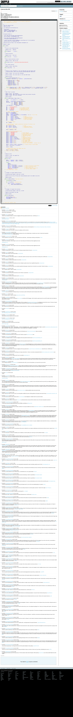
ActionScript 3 (10, 705)
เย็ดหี (11, 602)
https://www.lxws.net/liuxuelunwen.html (51, 361)
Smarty (16, 712)
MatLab (9, 709)
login (27, 695)
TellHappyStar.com (5, 276)
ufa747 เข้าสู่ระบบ (48, 521)
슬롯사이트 (30, 470)
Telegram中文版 (4, 479)
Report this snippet (54, 239)
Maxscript (16, 709)
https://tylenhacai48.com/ (41, 656)
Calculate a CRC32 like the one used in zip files (66, 42)
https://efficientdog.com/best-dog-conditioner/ (9, 346)
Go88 (5, 645)
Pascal (9, 710)
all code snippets (51, 2)
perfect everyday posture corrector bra (48, 386)
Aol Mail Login (11, 257)
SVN (45, 712)
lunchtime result (33, 528)
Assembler (38, 705)
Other (1, 710)
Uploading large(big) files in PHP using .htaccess (66, 44)
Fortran (31, 707)
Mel (23, 709)
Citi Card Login (6, 257)
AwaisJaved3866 (8, 370)
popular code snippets (59, 2)
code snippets (57, 1)
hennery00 (7, 342)
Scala (60, 711)
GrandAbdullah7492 (9, 402)
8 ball (38, 249)
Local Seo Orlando (5, 412)
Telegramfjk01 (7, 478)
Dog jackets (4, 325)
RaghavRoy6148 (8, 685)
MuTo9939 (7, 461)
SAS (45, 711)
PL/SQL (38, 710)
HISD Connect (4, 476)
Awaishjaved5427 (8, 367)
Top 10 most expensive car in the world (8, 353)
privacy (64, 1)
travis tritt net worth (30, 368)
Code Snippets (3, 702)
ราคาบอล (39, 598)
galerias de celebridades (16, 560)
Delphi (45, 706)
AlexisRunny (7, 385)
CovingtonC (7, 263)
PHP (23, 710)
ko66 (2, 668)
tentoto (44, 518)
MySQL (38, 709)
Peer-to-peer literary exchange (25, 415)
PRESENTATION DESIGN (15, 404)
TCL (59, 712)
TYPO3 (9, 713)
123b (8, 649)
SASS (53, 711)
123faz (48, 531)
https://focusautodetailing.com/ (37, 371)
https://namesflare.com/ (25, 449)
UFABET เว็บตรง (10, 551)
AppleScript (24, 705)
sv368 (19, 637)
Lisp (52, 708)
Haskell (60, 707)
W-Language (39, 713)
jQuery (31, 708)
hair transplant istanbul (38, 508)
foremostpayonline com (46, 498)
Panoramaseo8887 (8, 270)
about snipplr (69, 1)
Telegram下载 (4, 484)
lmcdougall (61, 11)
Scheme (2, 712)
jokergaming (4, 579)
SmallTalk (9, 712)
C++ (16, 706)
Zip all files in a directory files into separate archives (66, 48)
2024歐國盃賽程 (23, 455)
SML (23, 712)
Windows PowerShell (48, 713)
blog (61, 1)
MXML (31, 709)
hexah (6, 406)
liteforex (3, 502)
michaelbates (8, 331)
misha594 (7, 339)
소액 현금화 (26, 525)
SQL (38, 712)
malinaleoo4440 (8, 255)
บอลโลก (50, 683)
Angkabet (5, 660)
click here (3, 613)
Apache (16, 705)
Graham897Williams (9, 573)
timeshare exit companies (16, 392)
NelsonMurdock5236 (9, 335)
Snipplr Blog (8, 702)
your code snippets (67, 2)
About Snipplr (14, 702)
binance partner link (46, 616)
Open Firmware (61, 709)
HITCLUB (32, 623)
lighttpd (46, 708)
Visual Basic (31, 713)
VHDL (23, 713)
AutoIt (45, 705)
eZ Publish (16, 707)
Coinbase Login (16, 257)
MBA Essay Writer (22, 378)
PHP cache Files (65, 40)
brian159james (8, 497)
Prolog (53, 710)
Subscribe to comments (5, 242)
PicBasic (31, 710)
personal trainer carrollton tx (14, 399)
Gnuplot (38, 707)
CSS (38, 706)
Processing (46, 710)
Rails (16, 711)
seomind (7, 283)
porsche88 (9, 590)
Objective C (53, 709)
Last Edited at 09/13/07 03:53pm (65, 20)
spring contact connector (21, 424)
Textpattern (2, 713)
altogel (39, 671)
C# (8, 706)
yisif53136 (7, 324)
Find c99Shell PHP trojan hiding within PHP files (66, 37)
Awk (52, 705)
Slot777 (3, 676)
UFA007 (16, 594)
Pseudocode (61, 710)
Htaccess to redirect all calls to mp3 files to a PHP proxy (66, 39)
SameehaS (7, 414)
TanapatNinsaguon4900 (9, 436)
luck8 (38, 663)
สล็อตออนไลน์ (30, 437)
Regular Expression (25, 711)
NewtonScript (46, 709)
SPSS (31, 712)
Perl (16, 710)
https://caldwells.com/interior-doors (7, 268)
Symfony (53, 712)
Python (2, 711)
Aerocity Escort (41, 686)
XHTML (60, 713)
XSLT (9, 714)
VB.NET (16, 713)
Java (16, 708)
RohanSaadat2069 (8, 439)
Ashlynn (6, 395)
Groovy (46, 707)
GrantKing (7, 381)
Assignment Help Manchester (32, 336)
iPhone (9, 708)
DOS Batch (2, 707)
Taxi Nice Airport (21, 430)
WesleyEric (7, 391)
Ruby (38, 711)
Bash (60, 705)
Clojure (24, 706)
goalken (7, 248)
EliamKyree (7, 364)
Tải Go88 (7, 653)
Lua (59, 708)
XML (1, 714)
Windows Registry (54, 713)
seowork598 (7, 352)
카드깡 (24, 583)
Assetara (15, 633)
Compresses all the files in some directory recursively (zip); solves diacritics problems (66, 34)
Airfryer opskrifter (31, 444)
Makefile (2, 709)
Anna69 (6, 355)
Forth (23, 707)
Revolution (31, 711)
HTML (1, 708)
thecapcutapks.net (27, 389)
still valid (13, 620)
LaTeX (38, 708)
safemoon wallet (52, 256)
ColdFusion (31, 706)
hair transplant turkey (52, 515)
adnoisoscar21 (8, 398)
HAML (53, 707)
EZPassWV (38, 575)
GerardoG (7, 273)
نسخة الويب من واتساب (14, 490)
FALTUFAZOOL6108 (9, 524)
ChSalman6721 (8, 345)
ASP (30, 705)
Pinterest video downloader (31, 365)
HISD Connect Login (5, 357)
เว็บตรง (41, 271)
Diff (52, 706)
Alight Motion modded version (39, 440)
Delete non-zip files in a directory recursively (66, 31)
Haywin (9, 641)
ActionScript (2, 705)
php (60, 16)
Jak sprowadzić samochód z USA (52, 427)
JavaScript (24, 708)
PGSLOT (35, 505)
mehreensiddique (8, 266)
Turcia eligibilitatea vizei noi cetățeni (26, 459)
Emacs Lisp (9, 707)
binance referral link (43, 609)
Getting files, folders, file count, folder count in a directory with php (66, 46)
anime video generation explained (26, 571)
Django (60, 706)
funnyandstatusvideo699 (9, 458)
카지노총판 (46, 466)
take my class (19, 332)
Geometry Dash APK (14, 396)
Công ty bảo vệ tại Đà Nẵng (20, 329)
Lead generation (34, 284)
